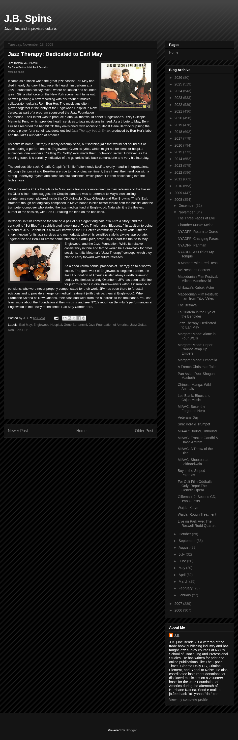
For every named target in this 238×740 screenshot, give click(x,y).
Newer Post (18, 431)
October (185, 534)
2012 (179, 172)
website (71, 302)
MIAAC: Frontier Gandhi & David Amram (198, 440)
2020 (179, 118)
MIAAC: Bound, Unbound (197, 431)
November (186, 212)
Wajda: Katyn (188, 508)
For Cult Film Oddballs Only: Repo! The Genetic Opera (195, 486)
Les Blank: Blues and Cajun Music (194, 398)
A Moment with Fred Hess (197, 263)
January (185, 595)
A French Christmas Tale (196, 367)
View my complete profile (188, 699)
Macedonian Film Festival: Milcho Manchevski (198, 279)
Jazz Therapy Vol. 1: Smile (91, 130)
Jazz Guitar (138, 325)
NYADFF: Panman (192, 245)
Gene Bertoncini (75, 325)
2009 (179, 193)
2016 (179, 145)
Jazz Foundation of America (108, 325)
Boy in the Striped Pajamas (191, 473)
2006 (179, 610)
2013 (179, 165)
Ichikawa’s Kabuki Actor (196, 287)
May (182, 568)
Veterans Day (188, 417)
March (183, 581)
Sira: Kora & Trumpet (194, 424)
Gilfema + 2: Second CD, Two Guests (197, 499)
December (186, 205)
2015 (179, 152)
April (182, 575)
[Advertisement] (80, 380)
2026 (179, 78)
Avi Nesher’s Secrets (194, 270)
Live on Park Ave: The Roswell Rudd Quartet (196, 523)
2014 (179, 159)
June (182, 561)
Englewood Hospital (47, 325)
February (185, 588)
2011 (179, 179)
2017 (179, 138)
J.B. (177, 635)
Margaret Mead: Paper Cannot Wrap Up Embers (195, 349)
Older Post (144, 431)
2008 (179, 200)
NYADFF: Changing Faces (198, 239)
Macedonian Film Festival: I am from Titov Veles (198, 296)
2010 (179, 186)
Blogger (131, 730)
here (89, 307)
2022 (179, 105)
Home (81, 431)
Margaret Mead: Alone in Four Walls (197, 336)
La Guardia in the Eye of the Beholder (196, 314)
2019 (179, 125)
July (182, 554)
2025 (179, 84)
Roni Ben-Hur (18, 330)
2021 (179, 111)
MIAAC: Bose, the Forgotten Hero (191, 409)
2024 (179, 91)
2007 (179, 604)
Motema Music (16, 72)
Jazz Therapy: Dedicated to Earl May (197, 325)
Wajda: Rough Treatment (197, 514)
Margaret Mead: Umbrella (197, 360)
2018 (179, 132)
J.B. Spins (28, 18)
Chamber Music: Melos (195, 225)
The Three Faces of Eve (196, 218)
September (187, 541)
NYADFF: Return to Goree (198, 232)
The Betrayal (187, 305)
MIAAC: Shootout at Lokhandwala (193, 462)
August (184, 547)
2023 (179, 98)
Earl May (25, 325)
